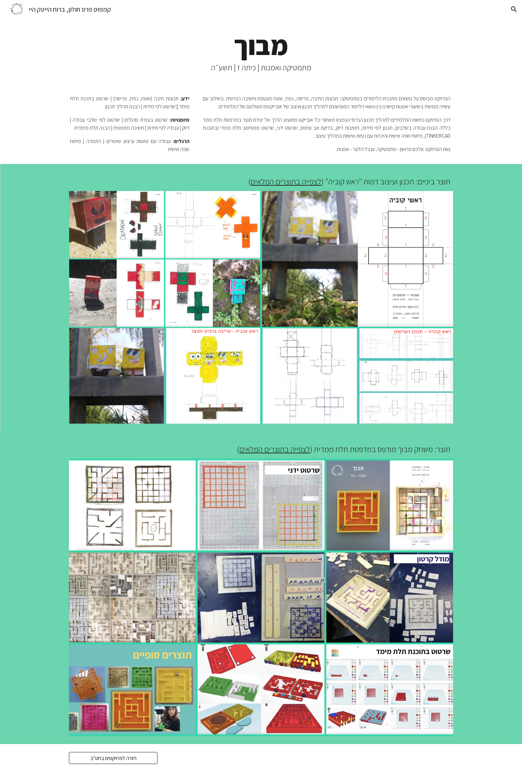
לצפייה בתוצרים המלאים (274, 449)
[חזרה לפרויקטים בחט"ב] (113, 758)
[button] (514, 9)
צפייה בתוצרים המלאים (284, 181)
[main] (261, 51)
